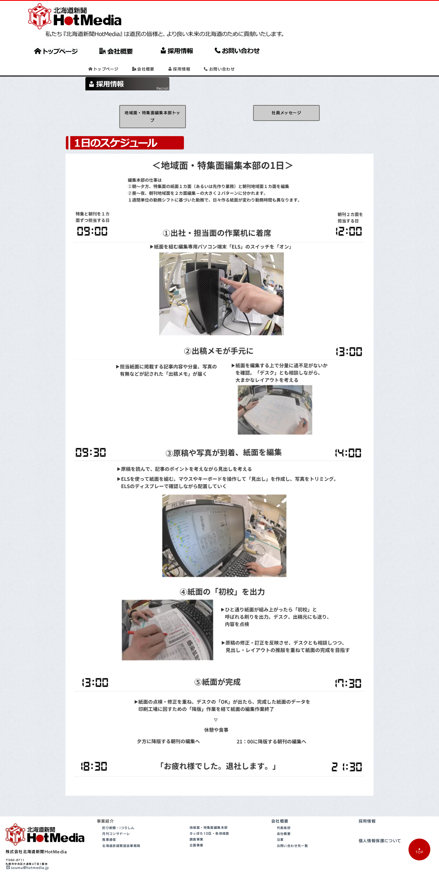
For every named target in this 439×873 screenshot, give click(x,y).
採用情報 (367, 807)
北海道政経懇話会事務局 (121, 831)
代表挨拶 (284, 813)
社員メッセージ (286, 99)
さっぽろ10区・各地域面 (209, 819)
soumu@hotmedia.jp (27, 853)
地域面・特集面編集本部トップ (152, 102)
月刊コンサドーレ (116, 819)
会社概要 (280, 807)
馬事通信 (109, 825)
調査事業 (197, 825)
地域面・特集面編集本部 (209, 813)
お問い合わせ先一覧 (292, 831)
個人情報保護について (380, 827)
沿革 (280, 825)
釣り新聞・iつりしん (118, 813)
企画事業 (197, 831)
